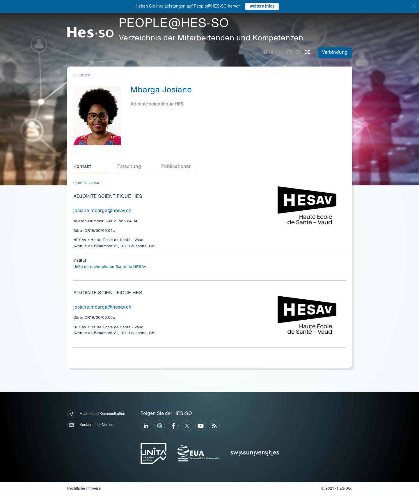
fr (289, 52)
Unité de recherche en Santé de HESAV (109, 267)
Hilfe (272, 53)
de (307, 52)
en (298, 52)
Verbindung (335, 52)
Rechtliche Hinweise (84, 489)
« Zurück (81, 75)
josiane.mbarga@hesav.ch (102, 211)
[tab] (90, 167)
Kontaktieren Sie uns (90, 425)
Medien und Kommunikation (96, 414)
